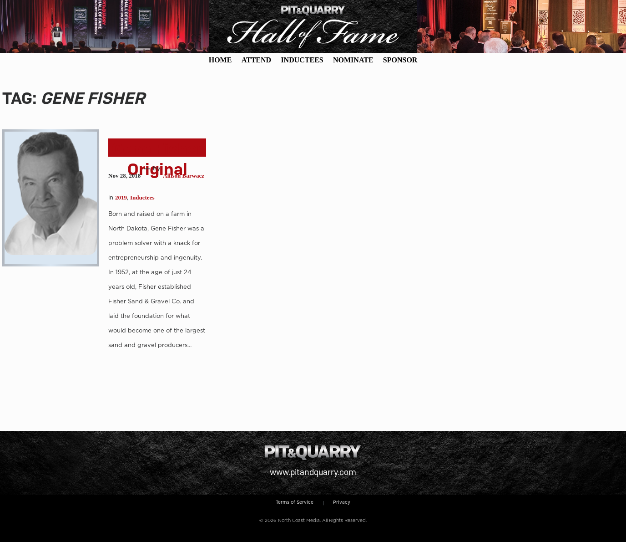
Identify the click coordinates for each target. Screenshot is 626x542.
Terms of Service (294, 502)
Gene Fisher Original (157, 158)
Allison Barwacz (183, 175)
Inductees (142, 197)
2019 (121, 197)
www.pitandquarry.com (313, 472)
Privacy (341, 502)
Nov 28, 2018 (124, 175)
